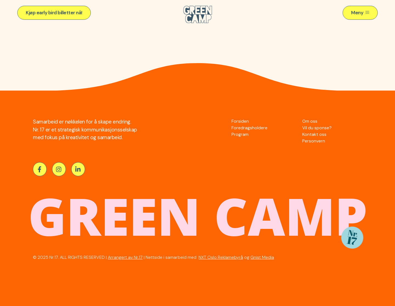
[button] (54, 13)
